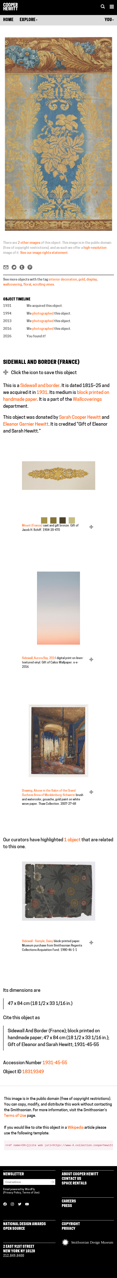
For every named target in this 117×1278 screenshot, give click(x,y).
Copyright (71, 1224)
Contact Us (71, 1179)
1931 (42, 392)
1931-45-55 (54, 1063)
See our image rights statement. (44, 253)
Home (8, 20)
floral (27, 284)
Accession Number (22, 1063)
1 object (72, 840)
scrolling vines (43, 284)
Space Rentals (74, 1184)
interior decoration (63, 279)
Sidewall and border (40, 385)
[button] (112, 7)
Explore (28, 20)
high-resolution (95, 248)
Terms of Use (15, 1116)
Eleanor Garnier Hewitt (26, 424)
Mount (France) (32, 525)
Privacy (68, 1229)
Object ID (12, 1072)
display (91, 279)
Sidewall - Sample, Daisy (37, 941)
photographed (43, 313)
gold (81, 279)
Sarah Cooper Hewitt (80, 417)
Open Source (14, 1229)
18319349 (33, 1072)
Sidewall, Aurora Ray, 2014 (39, 658)
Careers (69, 1201)
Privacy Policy (12, 1192)
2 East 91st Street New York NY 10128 (19, 1249)
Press (67, 1206)
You (109, 20)
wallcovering (12, 284)
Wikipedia (76, 1128)
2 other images (29, 243)
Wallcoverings (87, 399)
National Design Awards (24, 1224)
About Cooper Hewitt (80, 1174)
